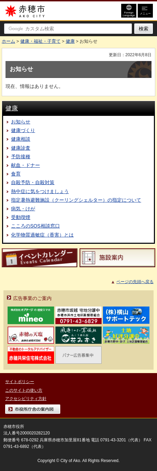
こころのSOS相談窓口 (35, 226)
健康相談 (20, 139)
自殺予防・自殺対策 (32, 182)
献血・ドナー (25, 165)
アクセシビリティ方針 (25, 398)
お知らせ (20, 121)
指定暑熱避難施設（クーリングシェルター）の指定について (76, 200)
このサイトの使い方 (23, 390)
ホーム (8, 41)
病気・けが (23, 208)
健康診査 (20, 148)
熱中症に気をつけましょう (40, 191)
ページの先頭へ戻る (135, 281)
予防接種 (20, 156)
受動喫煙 (20, 217)
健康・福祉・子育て (40, 41)
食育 (16, 174)
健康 (70, 41)
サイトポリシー (19, 381)
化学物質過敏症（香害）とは (42, 235)
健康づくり (23, 130)
